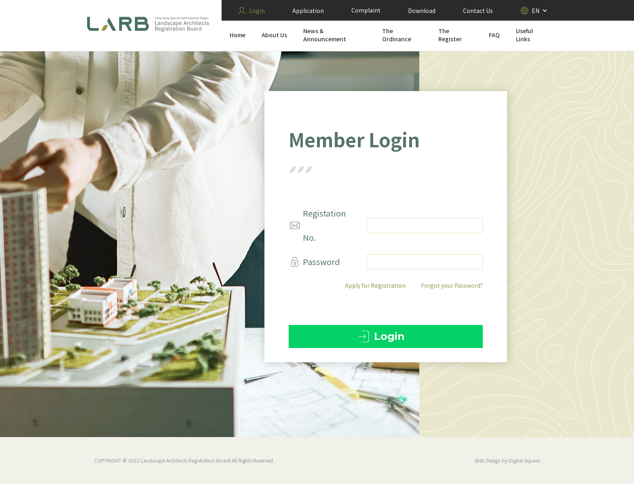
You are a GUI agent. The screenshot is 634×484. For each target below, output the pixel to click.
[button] (534, 10)
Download (421, 10)
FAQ (494, 35)
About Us (274, 35)
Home (237, 35)
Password (321, 261)
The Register (450, 35)
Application (308, 10)
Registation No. (325, 225)
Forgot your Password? (452, 285)
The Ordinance (396, 35)
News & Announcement (324, 35)
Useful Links (524, 35)
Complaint (365, 10)
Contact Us (478, 10)
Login (257, 10)
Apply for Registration (375, 285)
